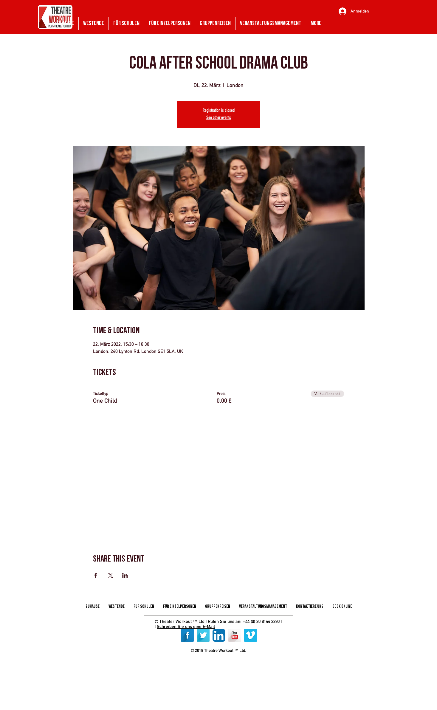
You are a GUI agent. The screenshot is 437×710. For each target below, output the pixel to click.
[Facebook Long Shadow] (187, 635)
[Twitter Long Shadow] (203, 635)
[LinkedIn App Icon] (219, 635)
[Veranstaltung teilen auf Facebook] (96, 575)
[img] (198, 664)
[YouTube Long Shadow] (234, 635)
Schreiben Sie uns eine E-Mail (186, 626)
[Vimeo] (250, 635)
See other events (218, 118)
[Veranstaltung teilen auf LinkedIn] (125, 575)
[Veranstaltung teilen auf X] (110, 575)
